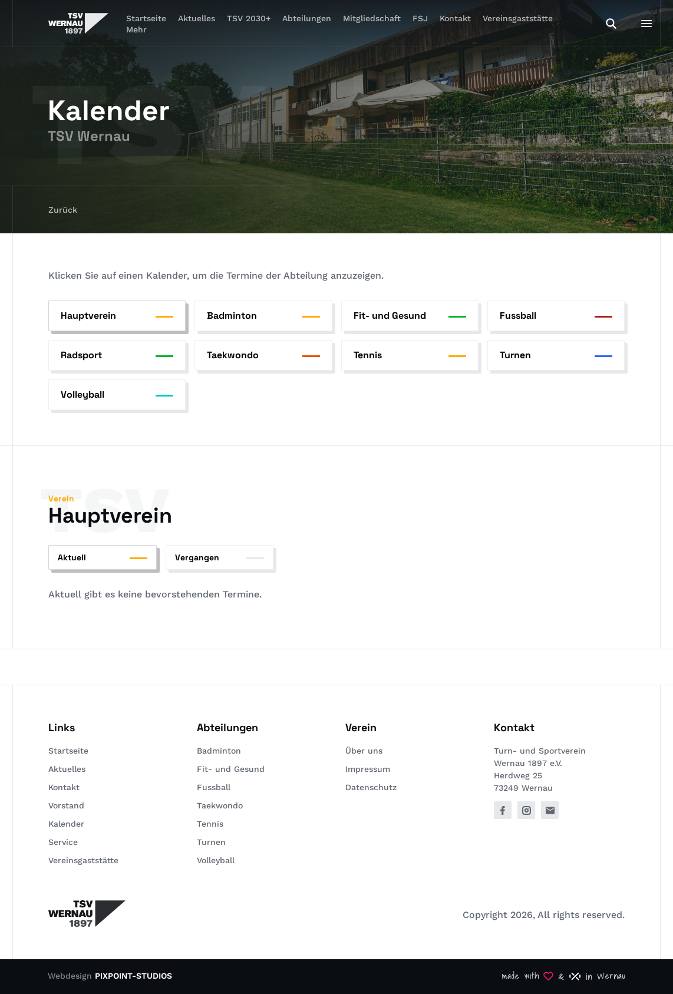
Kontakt (455, 18)
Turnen (211, 842)
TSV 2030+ (248, 18)
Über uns (363, 750)
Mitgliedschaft (372, 18)
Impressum (367, 769)
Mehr (136, 29)
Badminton (219, 750)
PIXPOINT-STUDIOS (133, 975)
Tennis (210, 823)
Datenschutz (371, 787)
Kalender (66, 823)
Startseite (68, 750)
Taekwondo (220, 805)
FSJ (420, 18)
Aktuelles (196, 18)
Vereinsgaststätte (518, 18)
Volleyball (216, 860)
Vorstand (66, 805)
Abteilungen (306, 18)
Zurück (62, 209)
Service (63, 842)
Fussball (213, 787)
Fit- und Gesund (231, 769)
